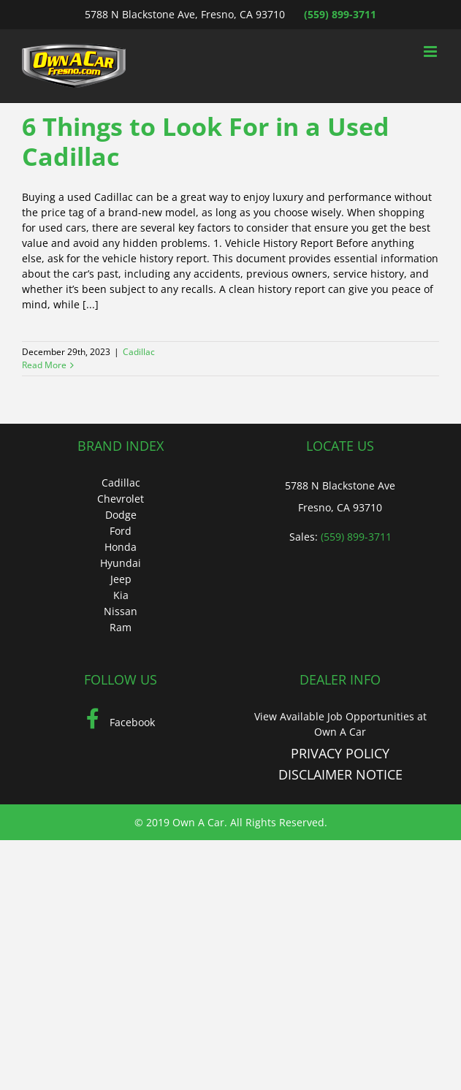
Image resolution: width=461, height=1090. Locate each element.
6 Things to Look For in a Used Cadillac (205, 141)
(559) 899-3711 (340, 14)
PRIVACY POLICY (340, 753)
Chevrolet (120, 499)
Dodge (121, 515)
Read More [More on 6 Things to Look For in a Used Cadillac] (44, 365)
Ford (121, 531)
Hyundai (120, 563)
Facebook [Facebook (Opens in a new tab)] (120, 722)
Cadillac (139, 352)
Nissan (120, 611)
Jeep (121, 579)
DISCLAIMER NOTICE (340, 774)
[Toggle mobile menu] (431, 51)
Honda (120, 547)
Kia (121, 595)
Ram (121, 627)
